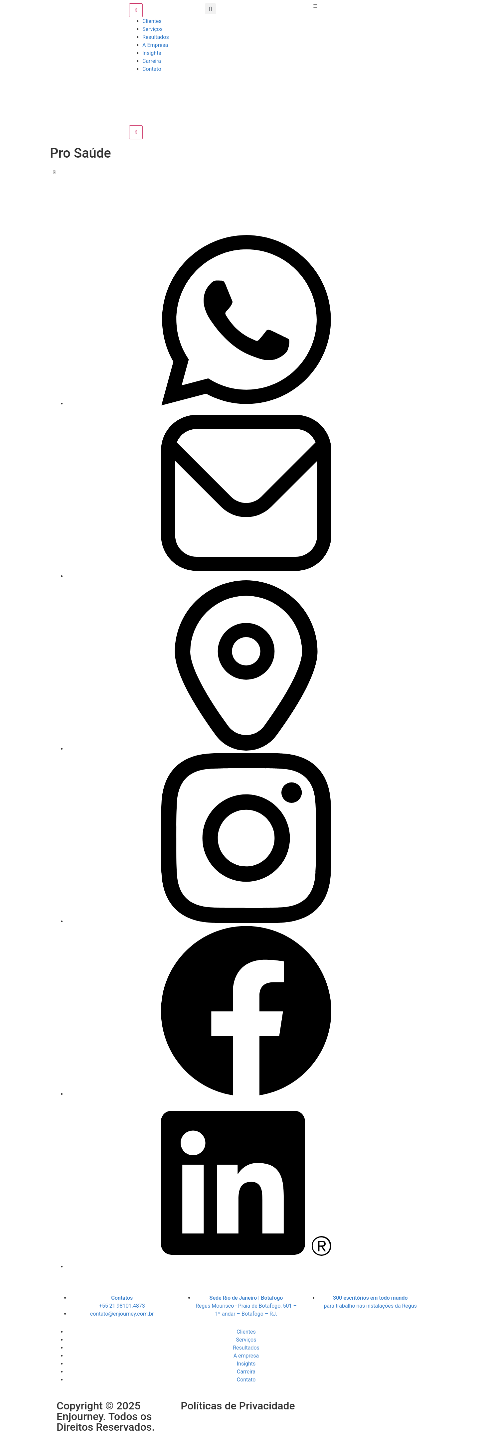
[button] (210, 8)
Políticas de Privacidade (238, 1405)
